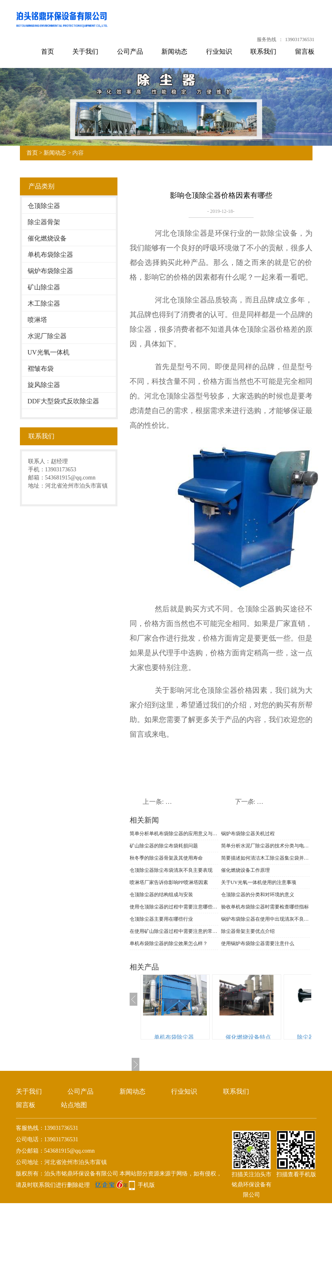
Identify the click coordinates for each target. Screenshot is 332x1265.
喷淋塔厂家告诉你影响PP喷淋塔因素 (169, 882)
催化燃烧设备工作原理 (245, 870)
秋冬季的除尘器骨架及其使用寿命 (166, 858)
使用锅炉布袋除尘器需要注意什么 (257, 943)
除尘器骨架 (44, 222)
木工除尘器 (44, 303)
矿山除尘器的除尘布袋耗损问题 (164, 846)
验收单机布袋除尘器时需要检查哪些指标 (265, 907)
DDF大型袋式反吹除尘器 (63, 401)
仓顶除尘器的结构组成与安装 (161, 894)
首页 (47, 51)
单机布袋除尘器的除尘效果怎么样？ (169, 943)
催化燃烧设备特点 (248, 1037)
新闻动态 (174, 51)
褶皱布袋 (41, 368)
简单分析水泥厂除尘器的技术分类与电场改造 (265, 846)
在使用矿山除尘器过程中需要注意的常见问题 (174, 931)
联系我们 (263, 51)
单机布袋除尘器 (50, 254)
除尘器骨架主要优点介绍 (248, 931)
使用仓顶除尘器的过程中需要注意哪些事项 (174, 907)
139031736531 (300, 39)
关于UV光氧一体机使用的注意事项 (258, 882)
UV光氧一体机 (48, 352)
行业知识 (219, 51)
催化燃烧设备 (47, 238)
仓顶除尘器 (44, 205)
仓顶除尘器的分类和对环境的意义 (257, 894)
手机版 (146, 1185)
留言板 (305, 51)
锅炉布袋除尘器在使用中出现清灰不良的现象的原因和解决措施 (265, 919)
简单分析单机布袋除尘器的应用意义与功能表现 (174, 833)
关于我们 (85, 51)
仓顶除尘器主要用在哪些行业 (161, 919)
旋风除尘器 (44, 384)
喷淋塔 (37, 319)
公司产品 (130, 51)
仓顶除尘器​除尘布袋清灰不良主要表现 (171, 870)
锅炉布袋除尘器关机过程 (248, 833)
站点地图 (74, 1104)
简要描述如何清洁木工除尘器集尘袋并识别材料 (265, 858)
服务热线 (266, 39)
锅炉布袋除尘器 (50, 270)
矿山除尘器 (44, 287)
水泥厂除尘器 (47, 336)
